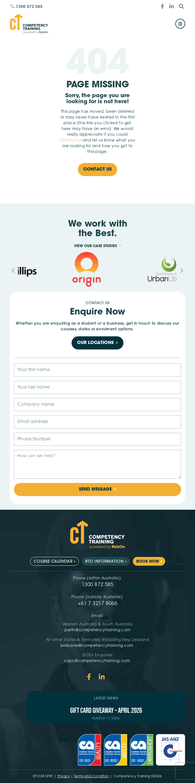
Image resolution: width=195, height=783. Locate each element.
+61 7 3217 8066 (97, 603)
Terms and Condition (91, 776)
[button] (13, 270)
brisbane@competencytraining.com (98, 646)
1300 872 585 (98, 585)
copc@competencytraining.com (97, 661)
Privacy (63, 776)
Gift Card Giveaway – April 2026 (106, 711)
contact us (71, 140)
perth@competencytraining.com (97, 630)
